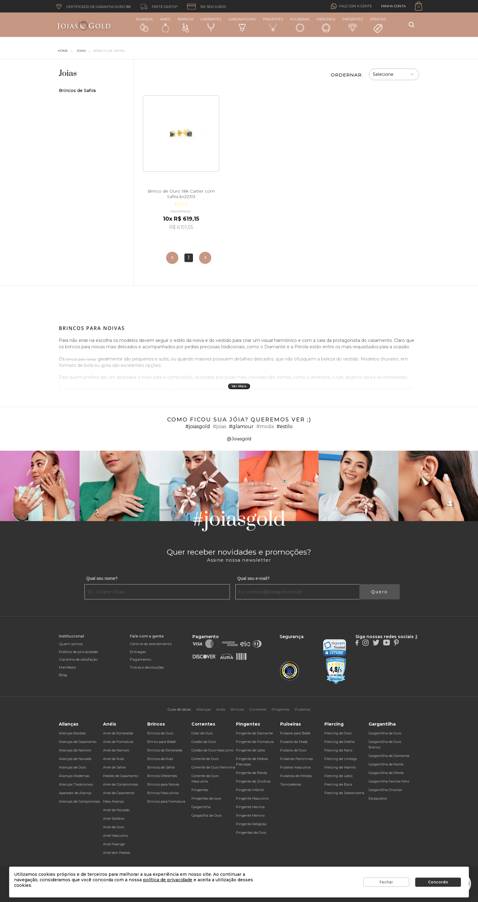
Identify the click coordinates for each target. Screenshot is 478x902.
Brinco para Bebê (161, 742)
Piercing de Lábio (338, 776)
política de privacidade (167, 879)
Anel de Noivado (116, 810)
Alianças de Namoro (75, 750)
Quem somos (71, 643)
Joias (81, 51)
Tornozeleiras (290, 784)
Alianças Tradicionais (76, 784)
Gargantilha (201, 807)
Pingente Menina (250, 807)
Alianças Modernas (74, 776)
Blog (63, 675)
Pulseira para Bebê (295, 733)
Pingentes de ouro (206, 798)
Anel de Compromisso (120, 784)
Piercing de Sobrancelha (344, 793)
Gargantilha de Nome (386, 764)
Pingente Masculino (252, 798)
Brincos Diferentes (162, 776)
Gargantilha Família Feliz (389, 781)
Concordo (438, 882)
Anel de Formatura (118, 742)
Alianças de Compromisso (79, 801)
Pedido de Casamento (120, 776)
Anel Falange (114, 844)
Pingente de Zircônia (253, 781)
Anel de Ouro (113, 827)
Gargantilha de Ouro (385, 733)
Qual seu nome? (102, 578)
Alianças (144, 24)
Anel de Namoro (116, 750)
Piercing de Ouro (337, 733)
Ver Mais (239, 386)
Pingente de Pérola (251, 773)
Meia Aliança (113, 801)
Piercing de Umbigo (340, 759)
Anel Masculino (115, 835)
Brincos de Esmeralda (164, 750)
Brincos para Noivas (163, 784)
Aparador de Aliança (75, 793)
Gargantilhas (242, 24)
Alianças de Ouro (72, 767)
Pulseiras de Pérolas (296, 776)
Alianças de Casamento (77, 742)
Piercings (326, 24)
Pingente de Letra (250, 750)
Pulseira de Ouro (293, 750)
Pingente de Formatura (255, 742)
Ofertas (378, 25)
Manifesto (67, 667)
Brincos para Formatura (166, 801)
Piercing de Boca (338, 784)
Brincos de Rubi (160, 759)
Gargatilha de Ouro (206, 815)
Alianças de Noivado (75, 759)
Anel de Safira (114, 767)
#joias (219, 426)
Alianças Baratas (72, 733)
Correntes (211, 24)
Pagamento (140, 659)
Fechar (386, 882)
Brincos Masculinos (163, 793)
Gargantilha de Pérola (386, 773)
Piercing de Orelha (339, 742)
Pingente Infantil (250, 790)
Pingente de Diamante (254, 733)
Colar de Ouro (202, 733)
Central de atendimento (151, 643)
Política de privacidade (78, 651)
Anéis (165, 24)
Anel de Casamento (118, 793)
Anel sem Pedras (116, 853)
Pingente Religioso (251, 824)
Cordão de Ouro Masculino (212, 750)
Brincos (185, 24)
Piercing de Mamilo (340, 767)
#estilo (284, 426)
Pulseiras (299, 25)
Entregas (138, 651)
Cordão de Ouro (203, 742)
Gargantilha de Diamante (389, 756)
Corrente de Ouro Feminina (213, 767)
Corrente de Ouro (205, 759)
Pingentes (273, 24)
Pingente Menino (250, 815)
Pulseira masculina (295, 767)
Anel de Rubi (113, 759)
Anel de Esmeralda (118, 733)
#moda (265, 426)
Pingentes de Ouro (251, 832)
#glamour (241, 426)
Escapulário (378, 798)
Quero (379, 591)
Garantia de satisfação (78, 659)
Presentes (352, 24)
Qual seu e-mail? (253, 578)
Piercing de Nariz (338, 750)
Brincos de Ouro (160, 733)
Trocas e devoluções (147, 667)
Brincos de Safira (109, 51)
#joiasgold (197, 426)
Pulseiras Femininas (296, 759)
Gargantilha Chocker (385, 790)
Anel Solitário (113, 818)
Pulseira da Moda (294, 742)
